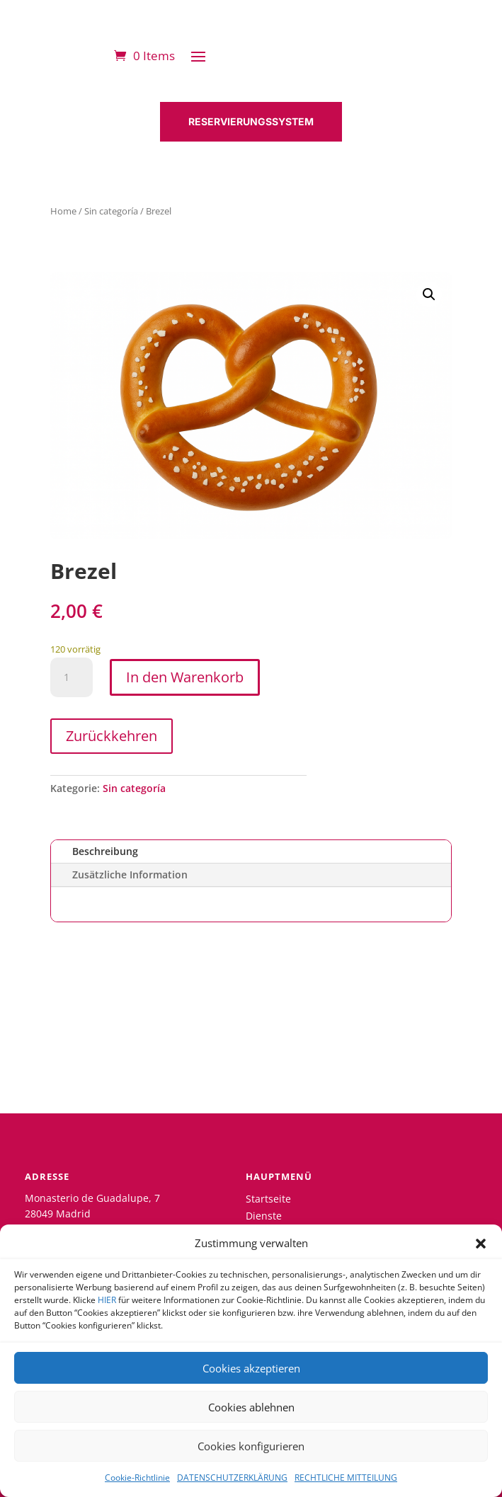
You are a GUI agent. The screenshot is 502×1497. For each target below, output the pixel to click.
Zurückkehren (111, 735)
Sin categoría (111, 211)
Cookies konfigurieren (251, 1446)
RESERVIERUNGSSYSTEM (251, 121)
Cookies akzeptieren (251, 1368)
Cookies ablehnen (251, 1407)
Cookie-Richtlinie (137, 1478)
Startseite (268, 1198)
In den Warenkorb (185, 677)
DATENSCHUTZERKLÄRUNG (232, 1478)
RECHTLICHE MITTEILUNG (346, 1478)
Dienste (264, 1215)
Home (63, 211)
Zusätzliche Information (130, 874)
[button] (481, 1244)
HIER (107, 1300)
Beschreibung (105, 851)
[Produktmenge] (71, 677)
